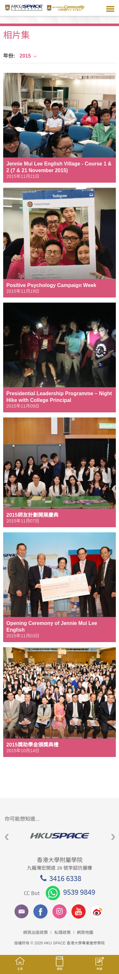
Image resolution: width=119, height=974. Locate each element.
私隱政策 (62, 932)
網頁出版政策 (35, 932)
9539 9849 (70, 892)
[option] (59, 835)
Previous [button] (7, 837)
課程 (59, 966)
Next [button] (113, 837)
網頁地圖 (85, 932)
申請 (99, 966)
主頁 (20, 966)
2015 (28, 56)
